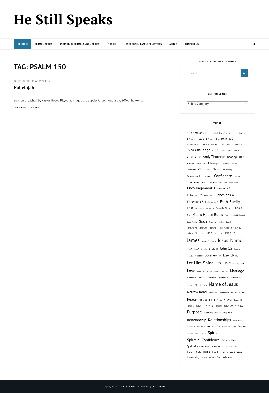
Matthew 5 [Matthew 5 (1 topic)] (202, 277)
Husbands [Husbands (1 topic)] (218, 233)
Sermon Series (43, 44)
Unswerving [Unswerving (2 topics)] (193, 357)
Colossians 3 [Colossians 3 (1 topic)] (207, 176)
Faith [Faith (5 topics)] (224, 201)
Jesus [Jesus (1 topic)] (214, 241)
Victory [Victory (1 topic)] (204, 357)
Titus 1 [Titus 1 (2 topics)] (206, 351)
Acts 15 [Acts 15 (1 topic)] (190, 157)
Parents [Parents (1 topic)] (242, 292)
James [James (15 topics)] (193, 240)
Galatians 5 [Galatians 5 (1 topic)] (199, 208)
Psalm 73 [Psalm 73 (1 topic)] (209, 306)
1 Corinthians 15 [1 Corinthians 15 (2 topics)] (218, 133)
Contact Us (192, 44)
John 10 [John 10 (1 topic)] (207, 249)
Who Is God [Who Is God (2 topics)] (215, 357)
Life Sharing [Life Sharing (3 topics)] (231, 263)
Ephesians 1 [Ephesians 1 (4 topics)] (222, 188)
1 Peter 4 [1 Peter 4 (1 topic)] (210, 139)
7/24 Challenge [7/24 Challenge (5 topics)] (198, 150)
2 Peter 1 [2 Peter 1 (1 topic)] (205, 144)
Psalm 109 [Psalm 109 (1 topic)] (228, 306)
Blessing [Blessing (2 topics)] (201, 163)
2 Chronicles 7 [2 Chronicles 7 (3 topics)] (224, 138)
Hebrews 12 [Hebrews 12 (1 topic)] (236, 228)
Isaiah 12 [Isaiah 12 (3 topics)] (229, 233)
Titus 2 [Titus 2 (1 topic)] (215, 352)
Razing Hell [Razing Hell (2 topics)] (226, 312)
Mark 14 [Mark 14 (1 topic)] (225, 271)
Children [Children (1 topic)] (225, 163)
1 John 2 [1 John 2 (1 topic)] (232, 133)
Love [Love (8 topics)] (191, 270)
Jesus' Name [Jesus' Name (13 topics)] (230, 240)
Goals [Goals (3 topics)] (238, 208)
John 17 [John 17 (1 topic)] (190, 256)
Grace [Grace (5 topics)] (203, 221)
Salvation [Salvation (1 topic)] (226, 326)
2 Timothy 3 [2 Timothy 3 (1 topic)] (225, 144)
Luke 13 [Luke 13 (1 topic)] (200, 271)
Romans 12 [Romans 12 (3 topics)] (213, 326)
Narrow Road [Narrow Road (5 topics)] (197, 292)
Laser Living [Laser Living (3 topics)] (230, 255)
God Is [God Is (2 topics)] (228, 215)
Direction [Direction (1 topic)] (223, 182)
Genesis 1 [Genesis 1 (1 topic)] (210, 208)
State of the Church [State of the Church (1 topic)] (218, 346)
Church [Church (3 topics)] (217, 169)
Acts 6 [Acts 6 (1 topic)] (222, 150)
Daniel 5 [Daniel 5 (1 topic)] (204, 182)
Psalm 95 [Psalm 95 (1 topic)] (218, 306)
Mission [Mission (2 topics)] (203, 285)
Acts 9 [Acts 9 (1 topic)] (236, 150)
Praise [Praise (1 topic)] (219, 300)
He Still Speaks (63, 19)
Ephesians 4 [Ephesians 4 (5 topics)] (224, 195)
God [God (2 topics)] (189, 215)
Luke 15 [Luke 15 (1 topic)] (209, 271)
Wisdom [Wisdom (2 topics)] (227, 357)
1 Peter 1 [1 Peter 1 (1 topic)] (241, 133)
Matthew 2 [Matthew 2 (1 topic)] (191, 277)
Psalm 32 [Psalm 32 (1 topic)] (238, 300)
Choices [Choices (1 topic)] (234, 163)
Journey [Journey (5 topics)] (211, 255)
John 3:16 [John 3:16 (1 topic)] (198, 249)
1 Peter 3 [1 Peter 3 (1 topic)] (200, 139)
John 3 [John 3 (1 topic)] (189, 249)
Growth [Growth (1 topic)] (229, 222)
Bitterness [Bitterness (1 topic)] (191, 163)
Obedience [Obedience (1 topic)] (224, 292)
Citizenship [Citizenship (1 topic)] (227, 169)
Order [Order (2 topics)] (234, 292)
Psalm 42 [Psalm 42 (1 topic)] (190, 306)
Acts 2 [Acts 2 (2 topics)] (215, 150)
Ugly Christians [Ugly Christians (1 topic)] (236, 352)
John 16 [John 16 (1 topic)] (237, 249)
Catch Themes (158, 386)
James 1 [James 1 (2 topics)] (205, 241)
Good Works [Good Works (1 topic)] (192, 222)
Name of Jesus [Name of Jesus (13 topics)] (223, 284)
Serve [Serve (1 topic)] (234, 326)
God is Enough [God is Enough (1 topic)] (239, 215)
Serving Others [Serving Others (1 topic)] (193, 333)
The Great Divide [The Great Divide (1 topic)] (194, 352)
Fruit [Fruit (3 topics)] (190, 208)
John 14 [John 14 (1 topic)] (215, 249)
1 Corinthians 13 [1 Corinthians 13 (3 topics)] (197, 133)
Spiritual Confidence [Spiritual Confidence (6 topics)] (203, 339)
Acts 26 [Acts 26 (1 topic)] (198, 157)
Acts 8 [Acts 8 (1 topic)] (229, 150)
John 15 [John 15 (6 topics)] (226, 248)
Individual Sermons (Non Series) (80, 44)
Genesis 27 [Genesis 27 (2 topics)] (221, 208)
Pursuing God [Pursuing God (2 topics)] (211, 312)
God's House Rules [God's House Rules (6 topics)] (208, 214)
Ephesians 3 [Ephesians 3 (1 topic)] (209, 195)
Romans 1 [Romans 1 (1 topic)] (191, 326)
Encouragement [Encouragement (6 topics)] (199, 188)
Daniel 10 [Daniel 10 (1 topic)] (213, 182)
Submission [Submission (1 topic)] (233, 346)
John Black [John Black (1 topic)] (199, 256)
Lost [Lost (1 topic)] (242, 264)
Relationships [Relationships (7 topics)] (219, 319)
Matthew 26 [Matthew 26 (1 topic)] (236, 277)
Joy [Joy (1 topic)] (220, 256)
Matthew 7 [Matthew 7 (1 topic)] (212, 277)
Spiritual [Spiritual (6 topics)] (215, 332)
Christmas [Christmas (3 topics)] (204, 169)
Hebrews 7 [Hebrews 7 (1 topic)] (213, 228)
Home (22, 44)
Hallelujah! (25, 87)
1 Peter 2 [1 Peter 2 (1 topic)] (191, 139)
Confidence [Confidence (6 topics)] (223, 175)
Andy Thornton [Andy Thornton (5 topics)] (214, 156)
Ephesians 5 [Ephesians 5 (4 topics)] (195, 202)
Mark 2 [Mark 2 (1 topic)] (217, 271)
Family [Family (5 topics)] (235, 201)
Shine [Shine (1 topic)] (203, 333)
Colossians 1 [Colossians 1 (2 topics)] (193, 176)
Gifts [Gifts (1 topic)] (231, 208)
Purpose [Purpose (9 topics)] (194, 312)
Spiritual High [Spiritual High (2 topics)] (228, 340)
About (173, 44)
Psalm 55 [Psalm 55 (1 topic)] (200, 306)
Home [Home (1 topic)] (201, 233)
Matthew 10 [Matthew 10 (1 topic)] (224, 277)
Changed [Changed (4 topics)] (214, 163)
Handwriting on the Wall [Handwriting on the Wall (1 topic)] (197, 228)
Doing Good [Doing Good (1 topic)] (233, 182)
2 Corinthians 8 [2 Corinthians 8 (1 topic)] (193, 144)
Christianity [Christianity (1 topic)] (191, 169)
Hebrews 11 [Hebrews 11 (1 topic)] (224, 228)
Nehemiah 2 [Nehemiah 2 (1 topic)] (213, 292)
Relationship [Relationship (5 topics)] (196, 320)
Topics (112, 44)
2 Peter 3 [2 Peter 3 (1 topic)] (214, 144)
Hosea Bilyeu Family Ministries (143, 44)
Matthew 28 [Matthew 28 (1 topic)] (192, 285)
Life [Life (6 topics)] (218, 263)
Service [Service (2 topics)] (242, 326)
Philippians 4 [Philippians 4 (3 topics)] (207, 300)
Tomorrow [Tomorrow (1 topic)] (224, 352)
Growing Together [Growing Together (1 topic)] (216, 222)
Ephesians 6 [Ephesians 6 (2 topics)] (211, 202)
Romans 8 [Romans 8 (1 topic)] (201, 326)
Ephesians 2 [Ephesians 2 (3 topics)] (194, 195)
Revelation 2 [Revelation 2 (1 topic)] (238, 320)
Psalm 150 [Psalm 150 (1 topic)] (239, 306)
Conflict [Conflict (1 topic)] (237, 176)
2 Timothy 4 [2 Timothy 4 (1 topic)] (237, 144)
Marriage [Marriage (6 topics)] (237, 270)
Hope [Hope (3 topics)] (208, 233)
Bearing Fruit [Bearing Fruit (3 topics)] (235, 157)
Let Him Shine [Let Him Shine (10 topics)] (200, 263)
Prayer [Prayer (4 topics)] (228, 299)
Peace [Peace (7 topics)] (192, 299)
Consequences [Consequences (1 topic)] (193, 182)
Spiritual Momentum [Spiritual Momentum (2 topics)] (198, 346)
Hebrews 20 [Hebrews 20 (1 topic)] (192, 233)
